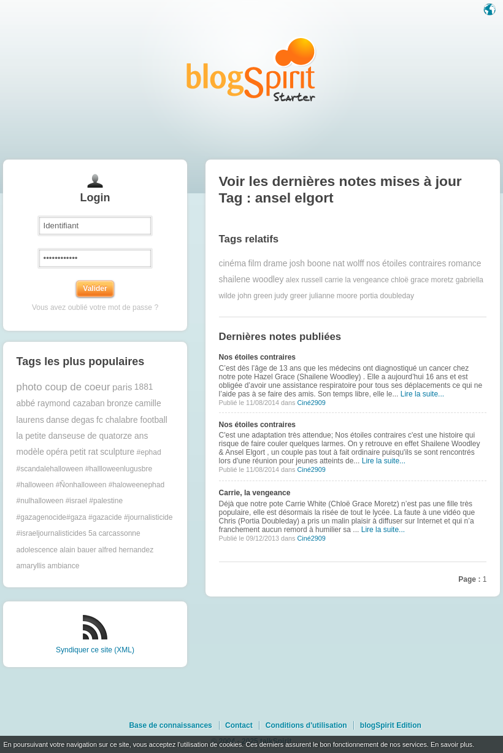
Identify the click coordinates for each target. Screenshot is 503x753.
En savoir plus (451, 744)
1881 (143, 387)
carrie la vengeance (356, 280)
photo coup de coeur (63, 387)
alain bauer (78, 550)
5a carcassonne (114, 533)
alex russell (304, 280)
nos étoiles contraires (406, 263)
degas (82, 420)
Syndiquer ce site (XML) (95, 650)
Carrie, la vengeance (255, 492)
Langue (490, 10)
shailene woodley (251, 279)
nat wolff (348, 263)
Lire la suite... (422, 394)
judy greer (290, 296)
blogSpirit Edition (390, 725)
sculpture (117, 452)
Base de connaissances (170, 725)
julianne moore (333, 296)
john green (254, 296)
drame (275, 263)
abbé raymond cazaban (61, 403)
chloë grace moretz (422, 280)
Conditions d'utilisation (306, 725)
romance (465, 263)
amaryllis (31, 566)
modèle (30, 452)
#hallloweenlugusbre (118, 469)
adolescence (37, 550)
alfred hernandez (125, 550)
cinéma (232, 263)
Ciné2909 (311, 402)
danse (57, 420)
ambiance (63, 566)
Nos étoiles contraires (257, 357)
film (254, 263)
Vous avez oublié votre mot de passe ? (95, 307)
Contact (239, 725)
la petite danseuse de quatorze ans (82, 436)
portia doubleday (386, 296)
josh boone (310, 263)
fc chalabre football (131, 420)
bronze (119, 403)
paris (122, 387)
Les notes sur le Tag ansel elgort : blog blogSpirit (251, 69)
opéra (56, 452)
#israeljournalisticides (51, 533)
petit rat (84, 452)
